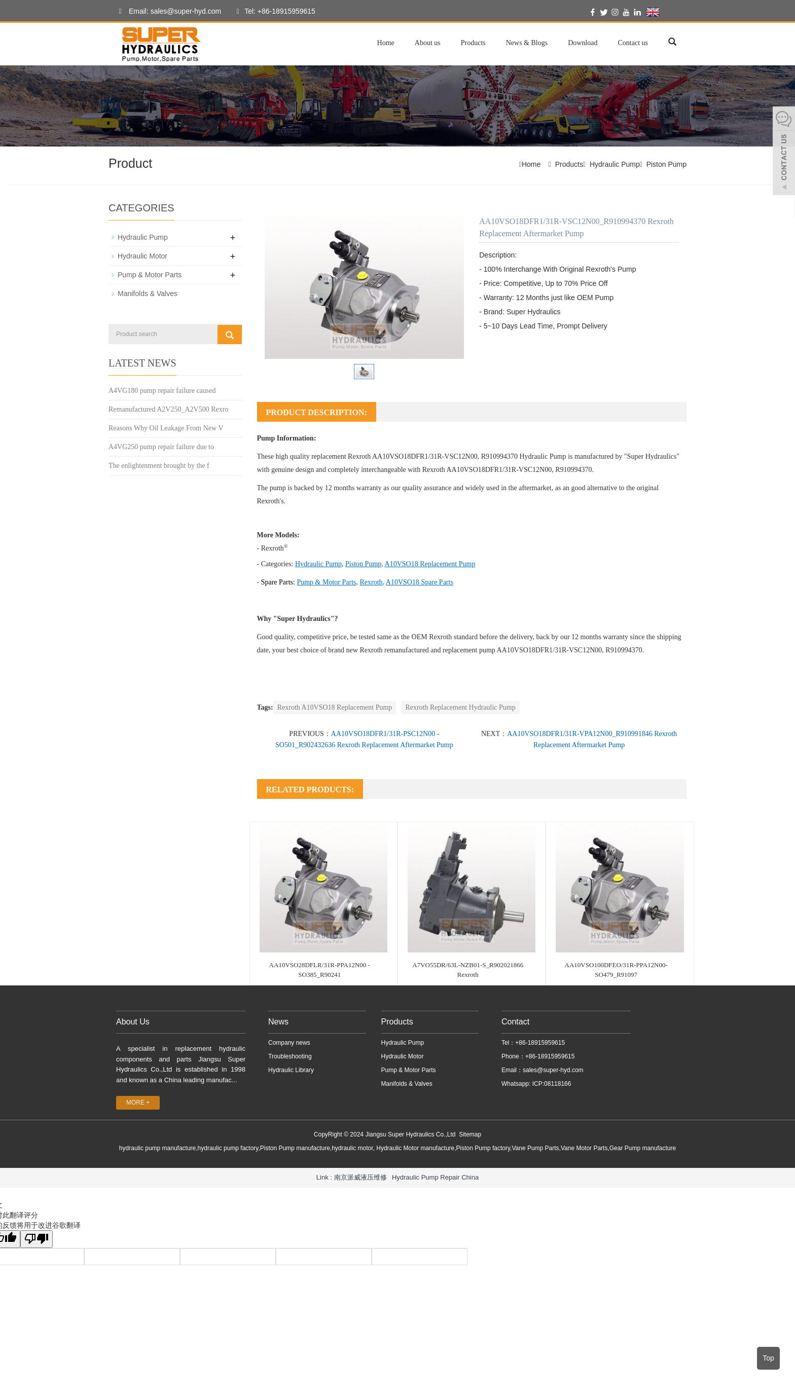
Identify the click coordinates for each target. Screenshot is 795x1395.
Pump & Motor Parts (150, 275)
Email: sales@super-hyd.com (167, 11)
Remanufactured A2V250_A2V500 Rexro (168, 409)
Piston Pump (666, 164)
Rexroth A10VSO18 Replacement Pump (334, 707)
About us (428, 43)
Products (473, 43)
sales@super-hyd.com (553, 1070)
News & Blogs (527, 43)
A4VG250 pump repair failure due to (161, 447)
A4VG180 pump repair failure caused (162, 390)
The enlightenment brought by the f (159, 465)
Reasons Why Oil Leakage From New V (166, 428)
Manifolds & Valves (147, 293)
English (665, 12)
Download (582, 43)
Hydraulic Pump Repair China (435, 1177)
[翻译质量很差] (37, 1239)
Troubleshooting (290, 1056)
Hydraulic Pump (615, 164)
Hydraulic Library (291, 1070)
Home (385, 43)
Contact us (633, 43)
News (278, 1021)
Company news (289, 1042)
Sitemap (470, 1134)
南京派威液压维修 (360, 1177)
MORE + (138, 1102)
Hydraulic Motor (142, 256)
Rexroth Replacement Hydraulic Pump (460, 707)
